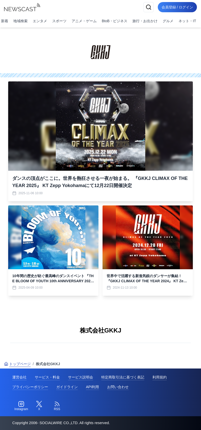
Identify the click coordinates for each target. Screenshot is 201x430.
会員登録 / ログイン (177, 7)
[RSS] (57, 406)
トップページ (17, 364)
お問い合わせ (118, 387)
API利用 (92, 387)
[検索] (148, 7)
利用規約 (159, 377)
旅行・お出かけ (145, 21)
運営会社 (19, 377)
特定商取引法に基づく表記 (122, 377)
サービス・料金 (47, 377)
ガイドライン (67, 387)
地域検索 (20, 21)
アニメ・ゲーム (84, 21)
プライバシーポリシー (30, 387)
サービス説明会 (80, 377)
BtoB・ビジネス (114, 21)
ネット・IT (187, 21)
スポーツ (59, 21)
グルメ (168, 21)
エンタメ (40, 21)
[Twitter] (39, 406)
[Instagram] (21, 406)
